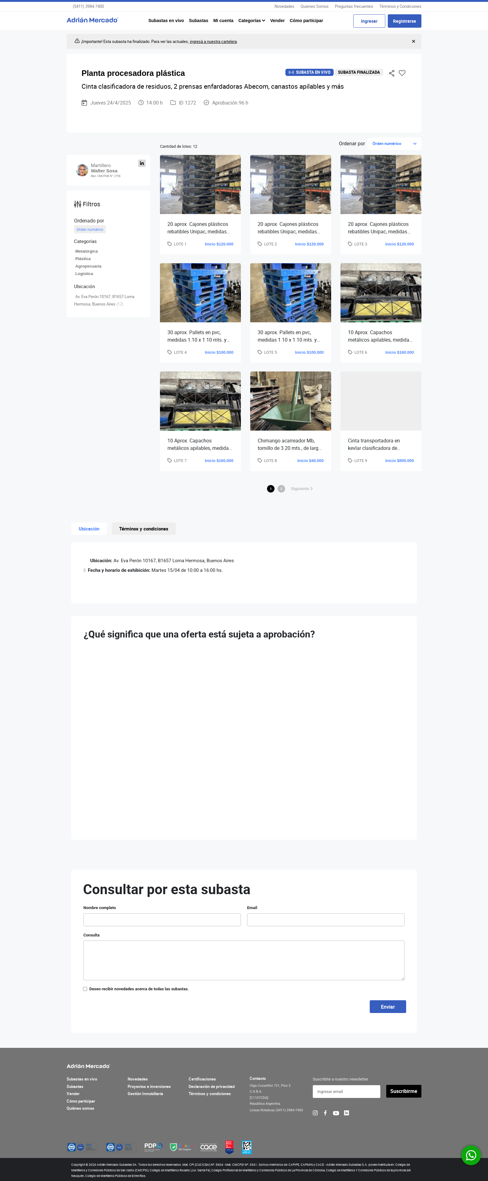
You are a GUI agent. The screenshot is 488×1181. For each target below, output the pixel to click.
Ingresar (369, 21)
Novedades (284, 6)
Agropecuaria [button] (88, 266)
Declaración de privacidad (212, 1086)
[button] (108, 241)
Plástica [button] (83, 258)
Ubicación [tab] (89, 528)
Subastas (198, 20)
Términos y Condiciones (400, 6)
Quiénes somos (80, 1108)
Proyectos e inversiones (149, 1086)
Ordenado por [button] (89, 220)
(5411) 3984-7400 (88, 6)
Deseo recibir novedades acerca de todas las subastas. (139, 989)
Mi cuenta (223, 20)
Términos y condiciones (210, 1093)
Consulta (91, 935)
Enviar (388, 1006)
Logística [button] (84, 273)
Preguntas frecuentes (354, 6)
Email (252, 907)
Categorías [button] (250, 20)
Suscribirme (403, 1091)
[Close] (412, 41)
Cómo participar (306, 20)
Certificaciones (202, 1079)
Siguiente (302, 488)
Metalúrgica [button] (86, 251)
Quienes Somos (315, 6)
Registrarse (404, 21)
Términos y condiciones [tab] (143, 528)
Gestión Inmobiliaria (145, 1093)
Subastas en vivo (166, 20)
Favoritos (402, 73)
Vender (277, 20)
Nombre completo (99, 907)
